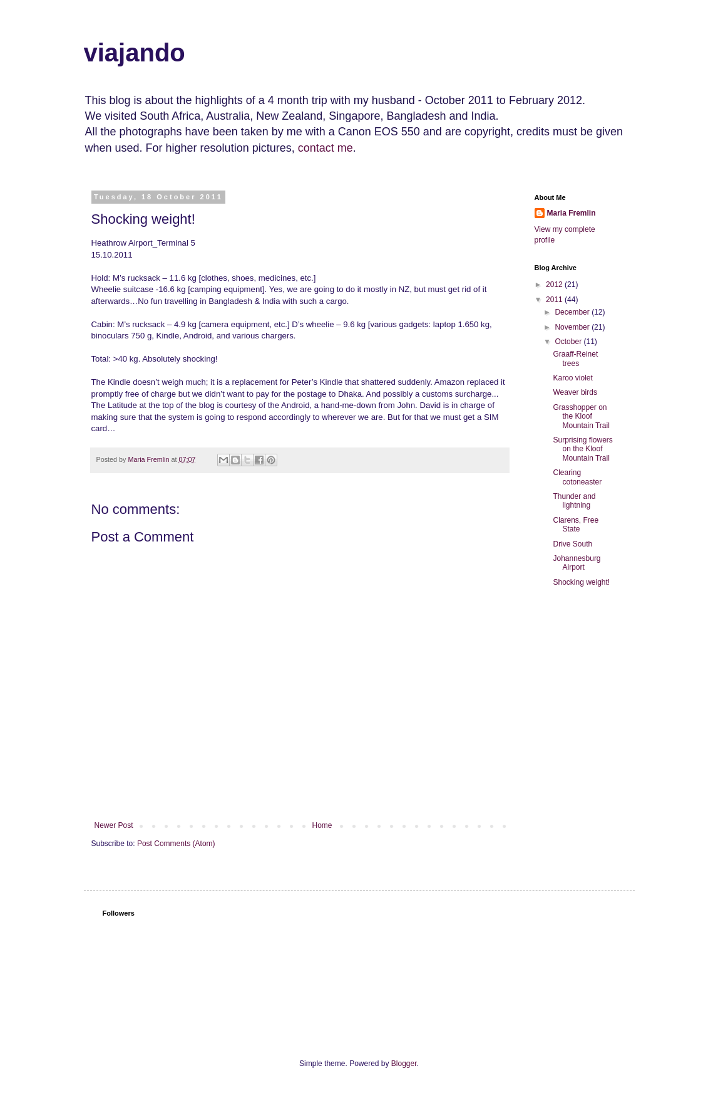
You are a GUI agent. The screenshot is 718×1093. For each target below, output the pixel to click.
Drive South (572, 544)
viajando (134, 52)
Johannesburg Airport (576, 563)
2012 (555, 284)
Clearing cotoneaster (577, 477)
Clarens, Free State (575, 524)
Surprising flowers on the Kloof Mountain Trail (582, 449)
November (573, 327)
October (569, 341)
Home (322, 825)
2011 (555, 299)
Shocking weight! (581, 582)
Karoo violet (572, 378)
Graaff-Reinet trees (575, 358)
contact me (325, 148)
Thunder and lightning (574, 501)
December (573, 312)
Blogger (404, 1063)
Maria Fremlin (571, 213)
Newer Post (114, 825)
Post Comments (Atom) (176, 843)
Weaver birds (575, 392)
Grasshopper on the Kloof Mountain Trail (581, 416)
